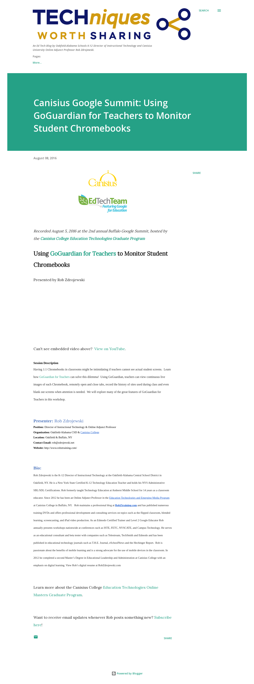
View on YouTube (109, 348)
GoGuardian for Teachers (83, 253)
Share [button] (197, 173)
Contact (57, 62)
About (37, 62)
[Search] (204, 10)
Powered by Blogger (127, 673)
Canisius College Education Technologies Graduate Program (92, 238)
